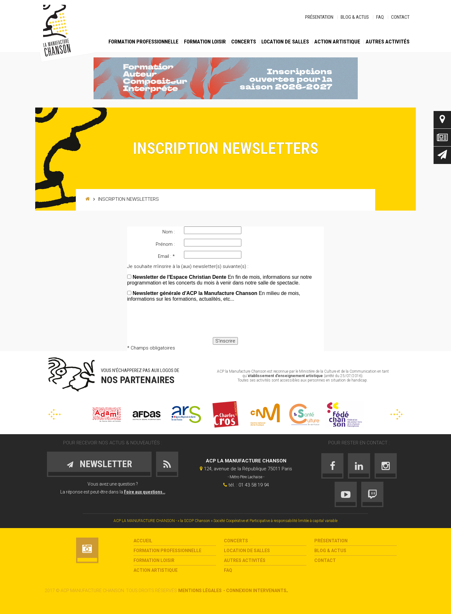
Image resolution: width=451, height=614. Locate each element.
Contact (400, 17)
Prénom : (165, 244)
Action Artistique (337, 41)
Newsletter (442, 155)
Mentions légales (200, 590)
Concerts (243, 41)
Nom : (168, 232)
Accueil (143, 540)
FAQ (380, 17)
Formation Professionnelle (143, 41)
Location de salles (285, 41)
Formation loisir (205, 41)
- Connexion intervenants (254, 590)
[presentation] (225, 320)
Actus (442, 137)
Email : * (166, 256)
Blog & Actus (355, 17)
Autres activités (387, 41)
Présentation (319, 17)
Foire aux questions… (144, 491)
